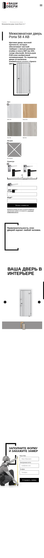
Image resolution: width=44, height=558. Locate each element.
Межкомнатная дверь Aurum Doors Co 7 (13, 24)
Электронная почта (25, 462)
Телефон (10, 191)
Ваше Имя (23, 455)
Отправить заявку (29, 480)
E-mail (9, 197)
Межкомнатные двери (16, 22)
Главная (4, 22)
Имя (8, 185)
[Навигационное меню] (41, 5)
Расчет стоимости (22, 205)
